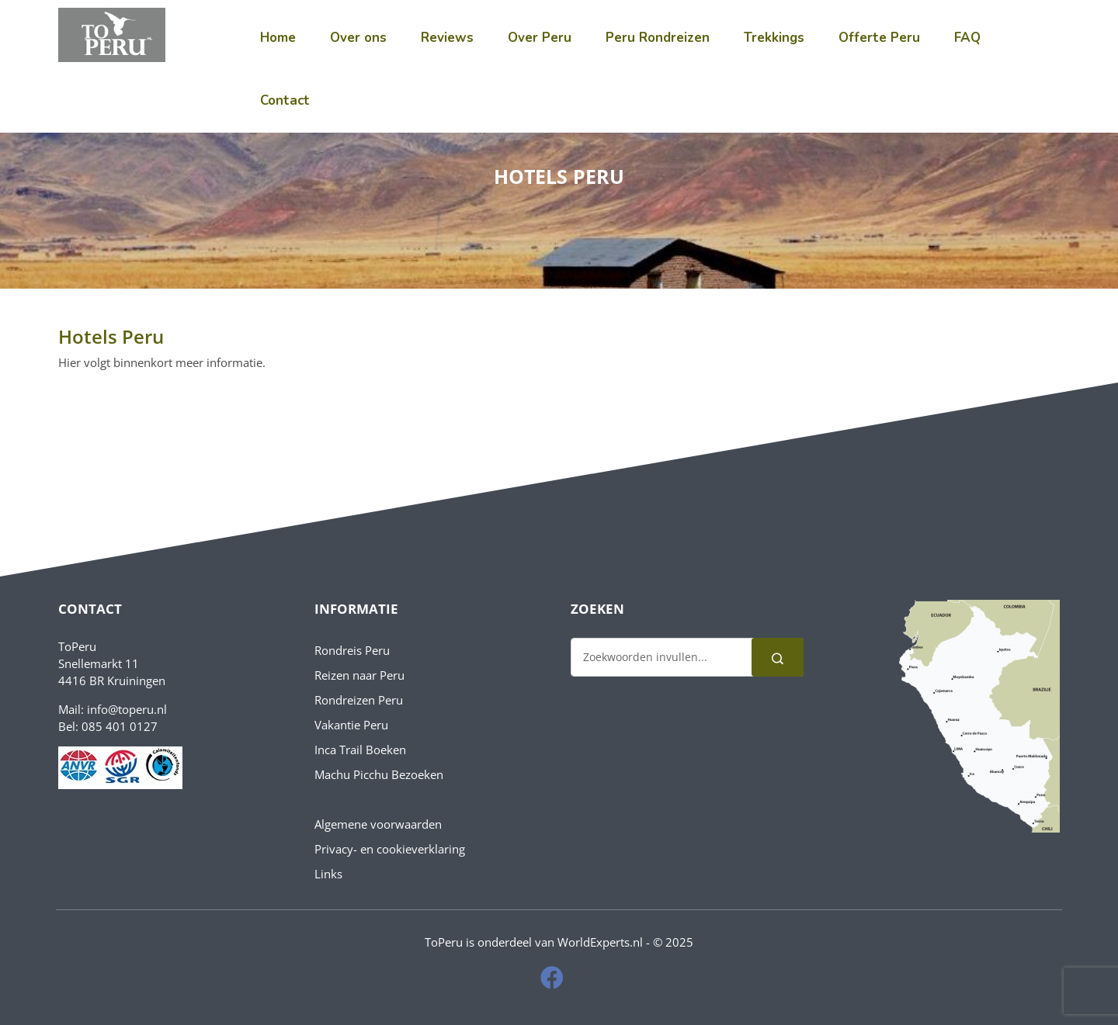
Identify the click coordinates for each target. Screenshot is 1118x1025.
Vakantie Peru (351, 724)
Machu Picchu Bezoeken (378, 774)
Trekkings (774, 38)
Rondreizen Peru (358, 700)
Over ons (358, 38)
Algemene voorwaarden (378, 824)
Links (328, 873)
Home (278, 38)
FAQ (967, 38)
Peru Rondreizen (658, 38)
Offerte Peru (879, 38)
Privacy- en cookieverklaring (389, 849)
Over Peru (539, 38)
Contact (285, 100)
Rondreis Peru (352, 650)
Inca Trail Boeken (360, 749)
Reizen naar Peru (359, 675)
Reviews (447, 38)
